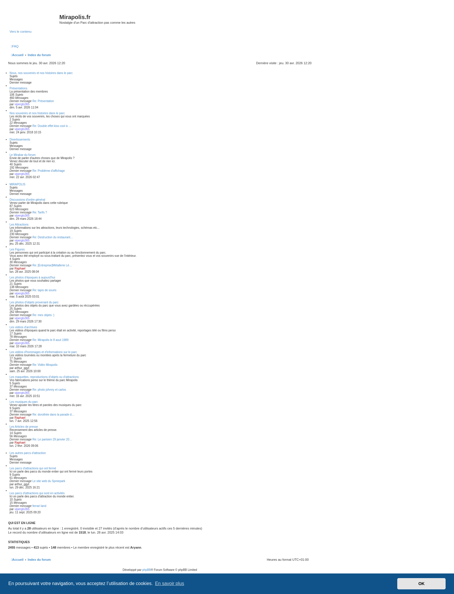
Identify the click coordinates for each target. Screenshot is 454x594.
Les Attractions (19, 224)
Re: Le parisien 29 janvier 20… (52, 439)
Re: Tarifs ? (39, 212)
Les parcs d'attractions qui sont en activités (37, 493)
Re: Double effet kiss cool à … (51, 126)
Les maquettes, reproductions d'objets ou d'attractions (44, 377)
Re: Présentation (43, 101)
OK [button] (421, 583)
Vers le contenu (21, 31)
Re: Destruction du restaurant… (52, 237)
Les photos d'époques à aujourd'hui (32, 277)
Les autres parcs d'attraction (28, 453)
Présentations (18, 88)
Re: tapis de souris (44, 290)
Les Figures (17, 249)
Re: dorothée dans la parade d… (53, 414)
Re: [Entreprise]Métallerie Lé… (52, 265)
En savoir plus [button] (169, 583)
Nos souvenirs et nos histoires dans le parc (37, 113)
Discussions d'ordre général (27, 199)
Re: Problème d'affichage (48, 170)
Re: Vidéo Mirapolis (45, 364)
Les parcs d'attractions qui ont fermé (33, 468)
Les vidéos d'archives (23, 327)
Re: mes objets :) (43, 315)
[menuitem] (15, 46)
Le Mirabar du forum (23, 154)
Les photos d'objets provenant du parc (34, 302)
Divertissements (20, 139)
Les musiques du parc (24, 401)
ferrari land (39, 506)
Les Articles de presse (24, 426)
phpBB (146, 569)
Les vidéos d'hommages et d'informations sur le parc (43, 352)
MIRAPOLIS (17, 184)
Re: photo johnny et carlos (49, 389)
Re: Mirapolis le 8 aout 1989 (50, 340)
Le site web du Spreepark (48, 481)
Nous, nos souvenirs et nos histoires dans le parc (41, 73)
